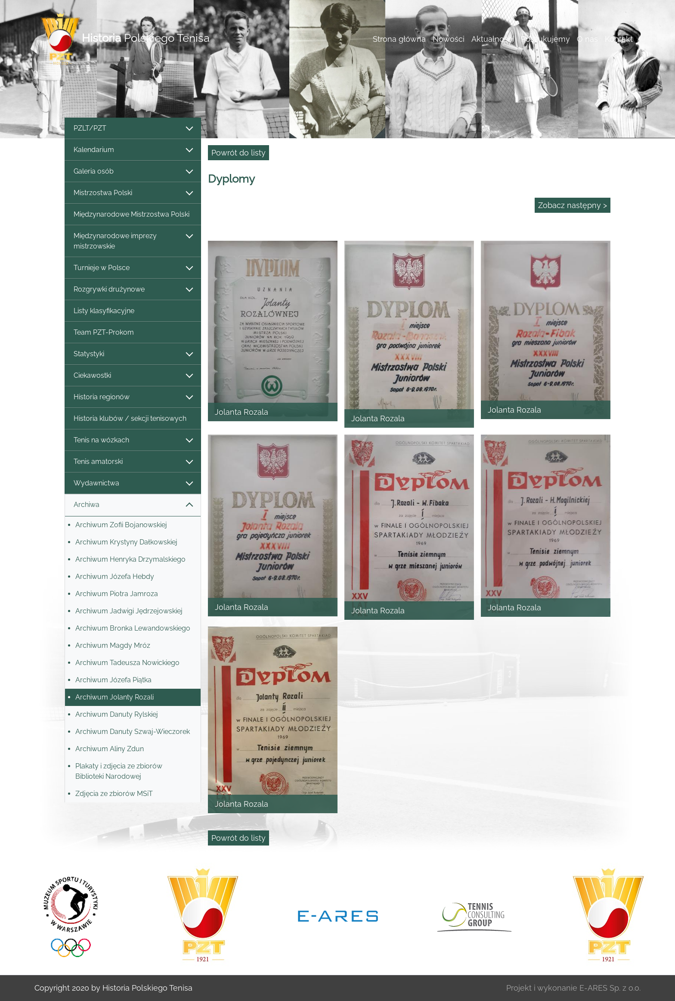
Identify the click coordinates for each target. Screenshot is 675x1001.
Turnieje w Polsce (133, 268)
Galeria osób (133, 171)
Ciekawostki (133, 375)
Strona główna (399, 39)
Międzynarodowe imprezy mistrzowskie (133, 241)
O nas (587, 39)
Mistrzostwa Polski (133, 193)
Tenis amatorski (133, 461)
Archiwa (133, 505)
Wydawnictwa (133, 483)
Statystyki (133, 354)
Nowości (448, 39)
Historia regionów (133, 397)
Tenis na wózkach (133, 440)
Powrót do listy (238, 152)
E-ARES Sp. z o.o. (610, 987)
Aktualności (492, 39)
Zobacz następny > (572, 205)
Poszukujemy (545, 39)
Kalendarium (133, 150)
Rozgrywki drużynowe (133, 289)
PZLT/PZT (133, 128)
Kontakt (619, 39)
